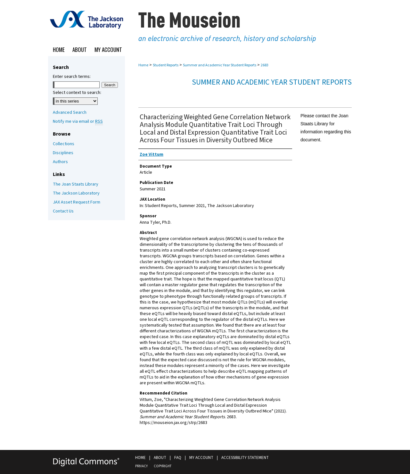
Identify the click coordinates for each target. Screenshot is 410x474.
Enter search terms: (72, 76)
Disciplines (63, 153)
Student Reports (165, 65)
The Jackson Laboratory (76, 193)
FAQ (177, 458)
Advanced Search (69, 112)
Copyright (162, 466)
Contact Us (63, 211)
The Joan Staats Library (75, 184)
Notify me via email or (78, 121)
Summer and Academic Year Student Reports (219, 65)
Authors (60, 162)
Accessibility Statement (245, 458)
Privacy (141, 466)
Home (143, 65)
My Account (201, 458)
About (160, 458)
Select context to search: (77, 92)
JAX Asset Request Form (76, 202)
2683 (264, 65)
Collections (63, 144)
